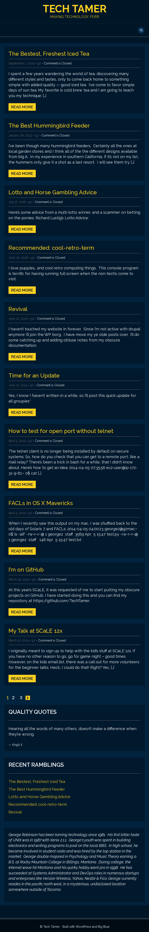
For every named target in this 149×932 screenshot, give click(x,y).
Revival (18, 309)
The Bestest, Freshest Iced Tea (49, 54)
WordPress (83, 926)
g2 (39, 63)
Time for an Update (34, 375)
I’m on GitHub (26, 569)
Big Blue (103, 926)
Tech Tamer (74, 9)
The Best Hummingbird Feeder (49, 125)
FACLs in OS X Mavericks (41, 503)
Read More (22, 107)
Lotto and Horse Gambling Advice (53, 192)
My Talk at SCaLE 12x (35, 631)
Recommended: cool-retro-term (51, 248)
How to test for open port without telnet (61, 431)
